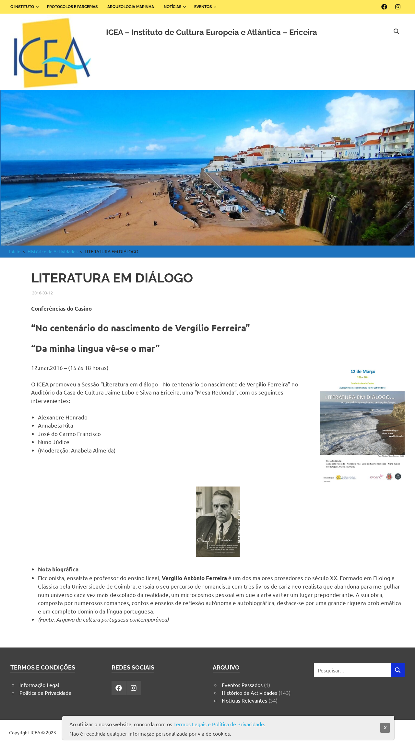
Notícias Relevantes (244, 700)
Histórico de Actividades (249, 692)
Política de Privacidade (45, 692)
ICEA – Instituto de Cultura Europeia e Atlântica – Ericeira (211, 32)
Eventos (205, 7)
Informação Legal (39, 685)
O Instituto (24, 7)
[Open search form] (396, 30)
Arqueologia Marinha (130, 7)
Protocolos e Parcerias (72, 7)
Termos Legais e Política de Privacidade (218, 724)
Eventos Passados (242, 685)
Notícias (175, 7)
